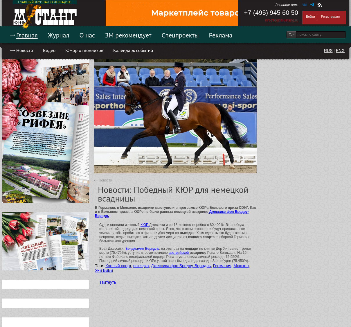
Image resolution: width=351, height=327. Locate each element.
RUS (328, 50)
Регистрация (330, 16)
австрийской (179, 253)
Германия (222, 265)
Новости (24, 50)
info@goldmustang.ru (281, 20)
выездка (141, 265)
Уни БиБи (104, 270)
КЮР (145, 225)
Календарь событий (133, 50)
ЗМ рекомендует (128, 35)
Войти (310, 16)
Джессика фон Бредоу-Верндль (181, 265)
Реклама (221, 35)
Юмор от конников (84, 50)
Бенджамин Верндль (142, 249)
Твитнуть (107, 282)
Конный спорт (118, 265)
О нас (87, 35)
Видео (49, 50)
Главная (27, 35)
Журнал (58, 35)
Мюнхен (241, 265)
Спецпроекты (180, 35)
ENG (340, 50)
